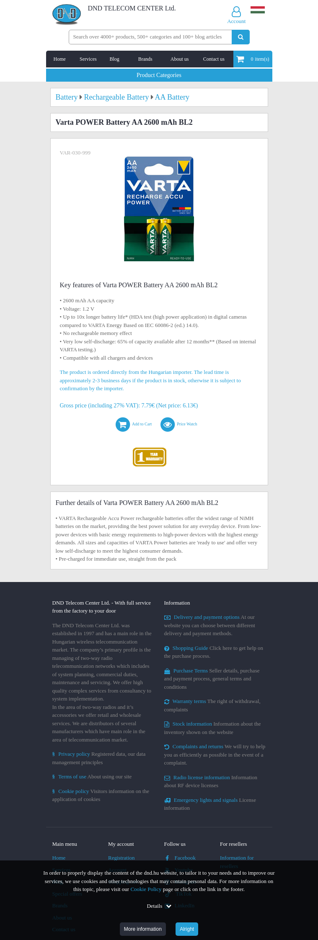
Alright (187, 929)
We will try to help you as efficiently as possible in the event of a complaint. (215, 754)
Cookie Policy (145, 889)
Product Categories (159, 75)
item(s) (252, 59)
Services (88, 59)
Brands (145, 59)
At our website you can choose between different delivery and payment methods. (209, 625)
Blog (114, 59)
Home (60, 59)
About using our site (92, 776)
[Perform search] (241, 37)
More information (143, 929)
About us (180, 59)
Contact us (214, 59)
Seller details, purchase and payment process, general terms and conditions (212, 678)
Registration (121, 858)
